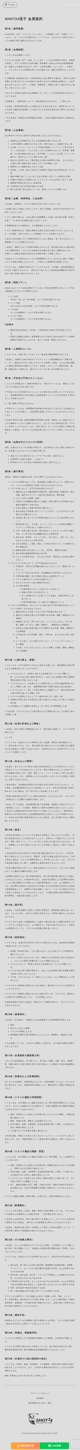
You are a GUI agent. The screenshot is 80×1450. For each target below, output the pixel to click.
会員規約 (40, 1398)
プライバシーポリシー (40, 1393)
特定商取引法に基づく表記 (40, 1403)
